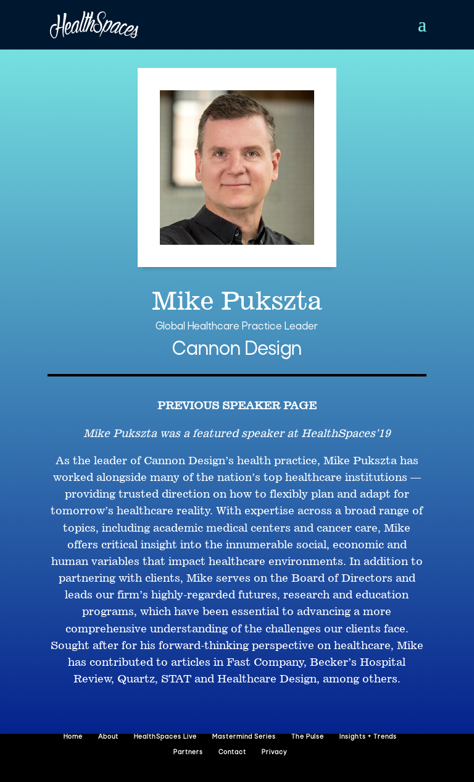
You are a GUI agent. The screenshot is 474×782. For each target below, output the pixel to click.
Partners (188, 752)
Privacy (274, 752)
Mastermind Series (244, 737)
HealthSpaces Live (165, 737)
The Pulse (307, 737)
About (108, 737)
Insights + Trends (368, 737)
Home (73, 737)
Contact (232, 752)
